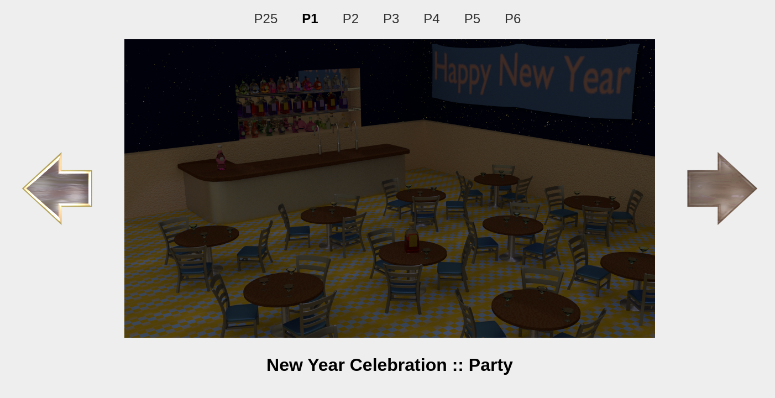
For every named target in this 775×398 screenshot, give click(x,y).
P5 (472, 18)
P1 (310, 18)
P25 (266, 18)
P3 (391, 18)
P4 (431, 18)
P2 (351, 18)
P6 (513, 18)
